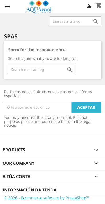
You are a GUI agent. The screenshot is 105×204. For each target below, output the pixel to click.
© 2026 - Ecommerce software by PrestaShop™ (46, 197)
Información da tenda (29, 190)
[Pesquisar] (75, 21)
